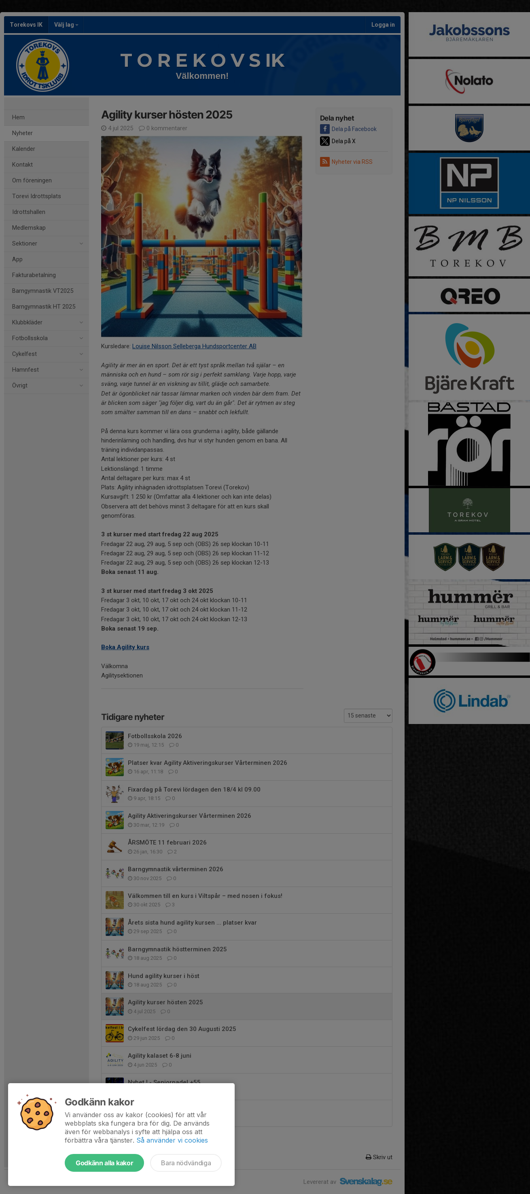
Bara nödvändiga (186, 1163)
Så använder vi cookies (172, 1140)
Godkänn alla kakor (104, 1163)
